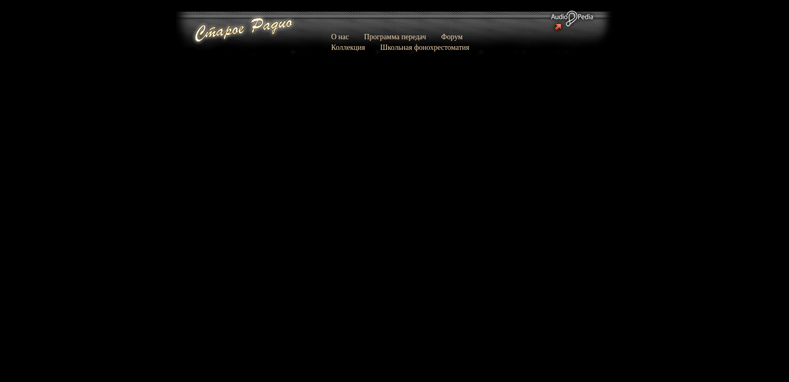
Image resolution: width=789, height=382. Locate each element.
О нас (340, 37)
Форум (452, 37)
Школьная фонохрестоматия (424, 47)
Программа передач (395, 37)
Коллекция (348, 47)
